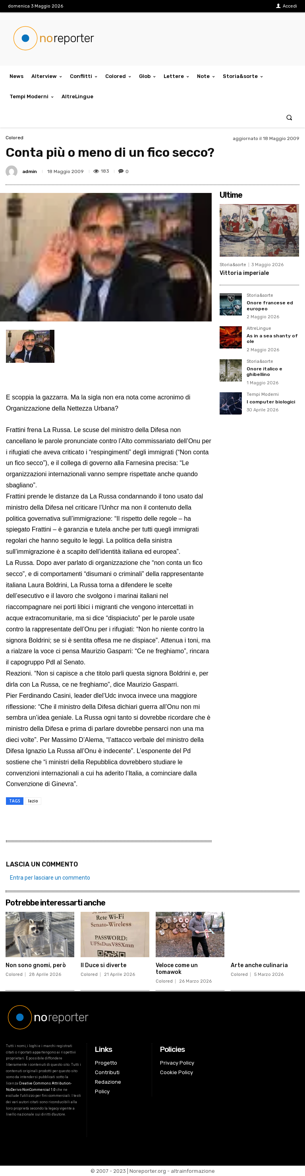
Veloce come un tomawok (177, 968)
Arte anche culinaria (259, 965)
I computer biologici (271, 402)
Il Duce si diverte (103, 965)
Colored (14, 137)
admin (29, 171)
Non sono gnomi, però (36, 965)
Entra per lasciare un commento (50, 877)
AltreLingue (259, 328)
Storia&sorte (233, 265)
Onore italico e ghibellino (264, 371)
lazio (33, 801)
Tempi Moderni (263, 394)
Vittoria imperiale (244, 273)
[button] (289, 117)
